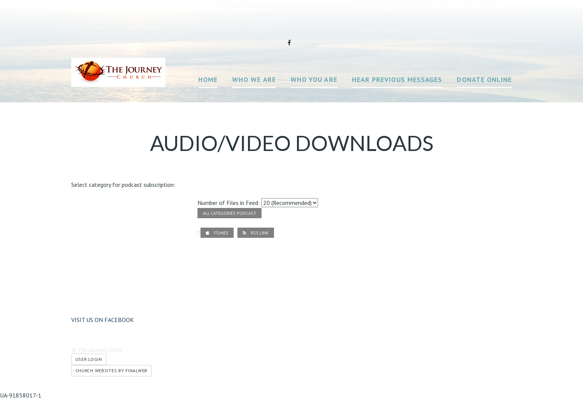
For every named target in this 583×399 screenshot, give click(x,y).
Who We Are (254, 79)
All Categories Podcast (229, 213)
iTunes (217, 233)
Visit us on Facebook (102, 320)
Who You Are (314, 79)
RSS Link (256, 233)
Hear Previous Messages (397, 79)
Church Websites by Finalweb (111, 370)
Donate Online (484, 79)
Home (207, 79)
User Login (88, 359)
